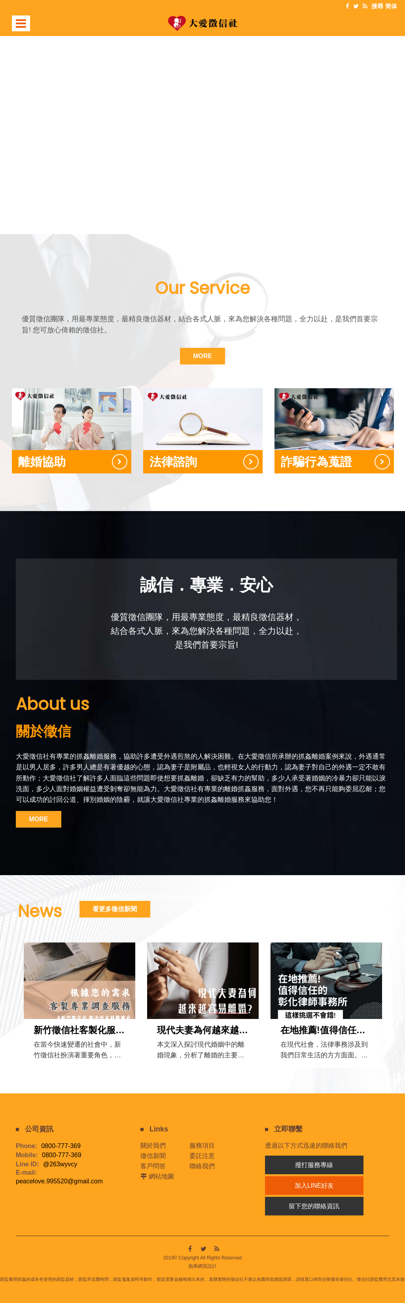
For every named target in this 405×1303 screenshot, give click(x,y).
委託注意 (202, 1154)
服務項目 (202, 1144)
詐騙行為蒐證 (316, 461)
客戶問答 (153, 1165)
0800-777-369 (61, 1145)
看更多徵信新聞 (118, 908)
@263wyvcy (60, 1163)
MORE (202, 356)
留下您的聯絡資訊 (314, 1205)
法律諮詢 (173, 461)
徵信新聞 (153, 1154)
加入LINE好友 (314, 1184)
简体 (391, 6)
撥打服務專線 (314, 1163)
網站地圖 (161, 1175)
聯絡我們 (202, 1165)
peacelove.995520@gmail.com (59, 1180)
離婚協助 (42, 461)
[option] (202, 120)
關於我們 (153, 1144)
